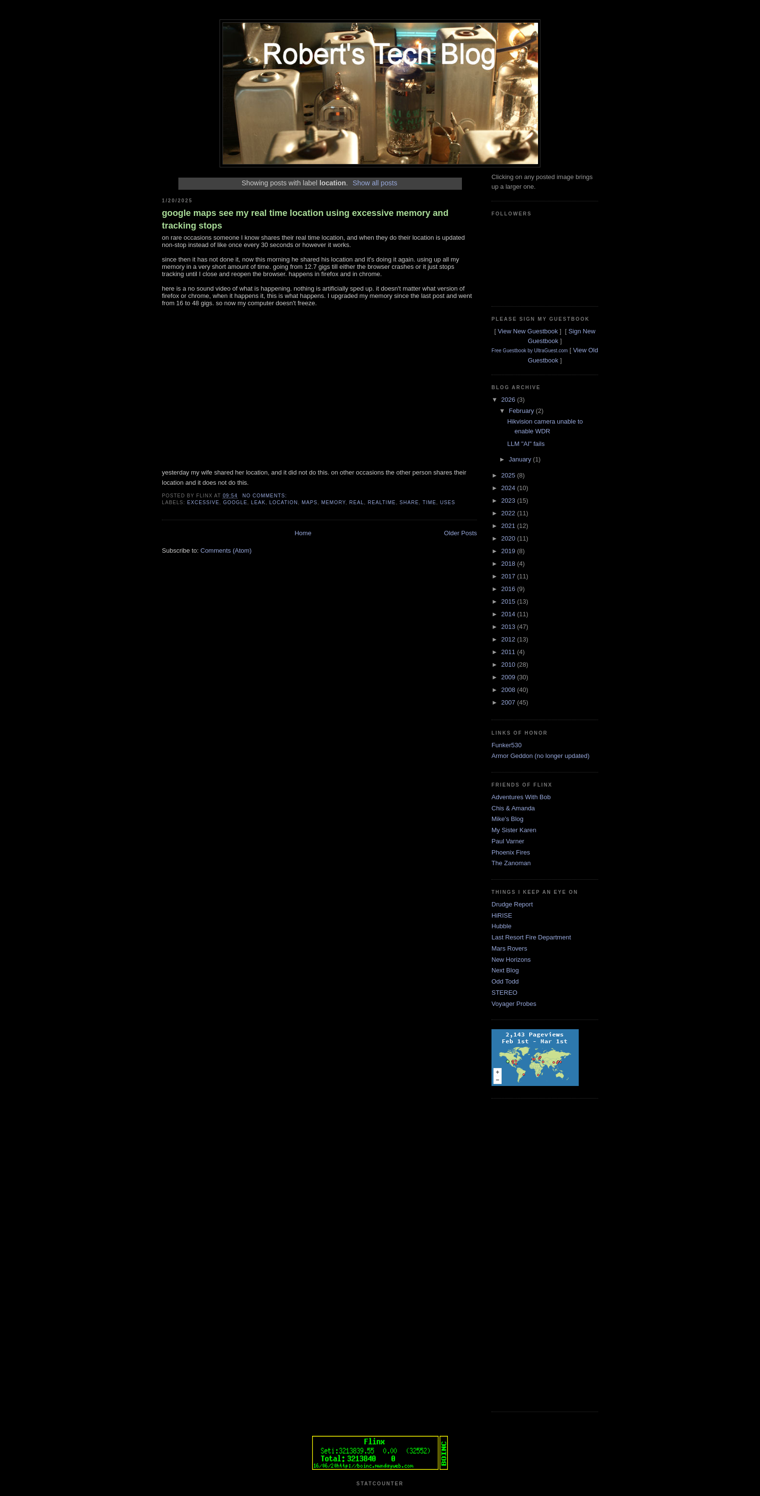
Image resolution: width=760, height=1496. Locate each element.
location (283, 502)
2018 (509, 563)
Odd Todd (505, 981)
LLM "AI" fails (525, 443)
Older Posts (460, 533)
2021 (509, 525)
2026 (509, 399)
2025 (509, 475)
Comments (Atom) (226, 550)
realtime (382, 502)
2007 (509, 702)
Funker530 (506, 745)
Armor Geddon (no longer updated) (540, 755)
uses (448, 502)
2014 (509, 614)
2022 (509, 513)
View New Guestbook (528, 331)
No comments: (265, 495)
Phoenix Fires (510, 852)
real (356, 502)
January (521, 459)
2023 (509, 500)
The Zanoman (511, 863)
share (409, 502)
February (522, 410)
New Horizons (511, 959)
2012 (509, 639)
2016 (509, 588)
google (235, 502)
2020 (509, 538)
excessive (203, 502)
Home (303, 533)
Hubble (501, 926)
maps (309, 502)
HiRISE (501, 915)
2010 (509, 664)
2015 (509, 601)
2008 (509, 689)
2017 (509, 576)
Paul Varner (507, 841)
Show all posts (374, 183)
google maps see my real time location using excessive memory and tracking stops (305, 219)
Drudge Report (512, 904)
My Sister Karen (513, 830)
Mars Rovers (509, 948)
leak (258, 502)
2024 (509, 488)
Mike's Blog (507, 818)
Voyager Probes (514, 1003)
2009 (509, 677)
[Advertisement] (530, 1253)
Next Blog (505, 970)
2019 (509, 551)
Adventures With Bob (521, 797)
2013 (509, 626)
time (429, 502)
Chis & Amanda (513, 808)
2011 (509, 652)
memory (333, 502)
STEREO (504, 992)
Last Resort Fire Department (531, 937)
